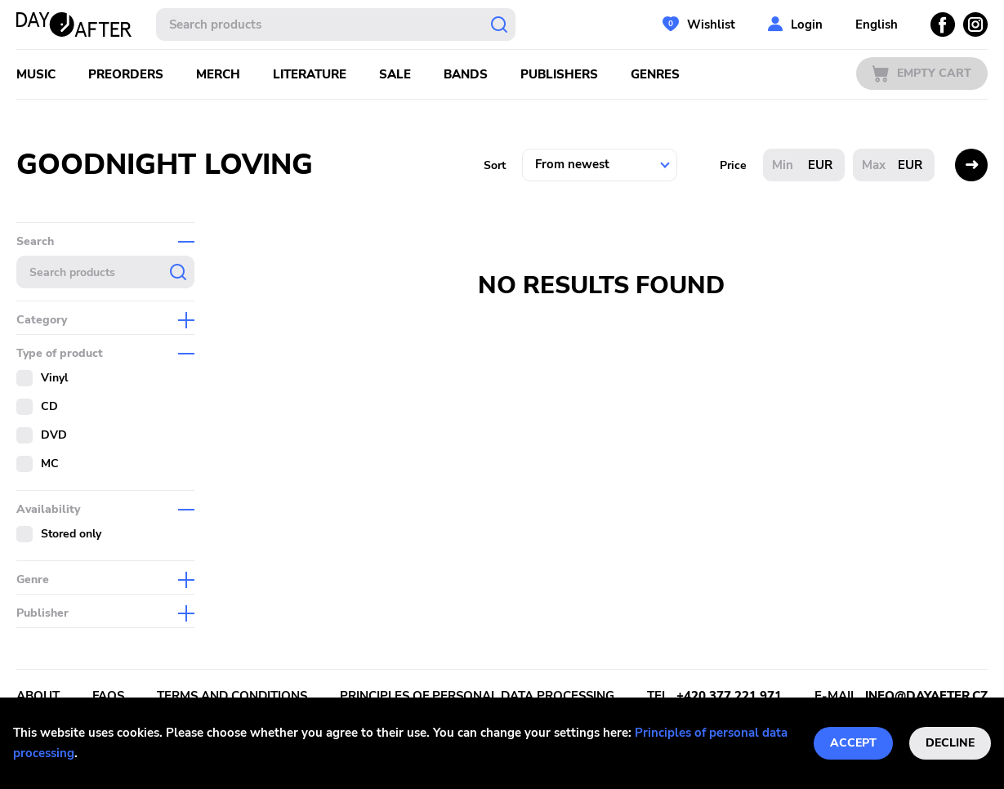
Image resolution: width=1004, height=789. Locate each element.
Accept (853, 743)
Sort (495, 165)
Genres (655, 74)
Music (36, 74)
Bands (466, 74)
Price (733, 165)
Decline (950, 743)
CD (49, 406)
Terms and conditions (232, 696)
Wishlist (711, 24)
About (38, 696)
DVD (54, 435)
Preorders (125, 74)
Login (807, 24)
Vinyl (54, 378)
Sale (395, 74)
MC (50, 463)
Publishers (559, 74)
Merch (218, 74)
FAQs (108, 696)
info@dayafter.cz (926, 696)
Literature (309, 74)
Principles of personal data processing (477, 696)
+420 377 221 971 (729, 696)
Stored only (71, 534)
